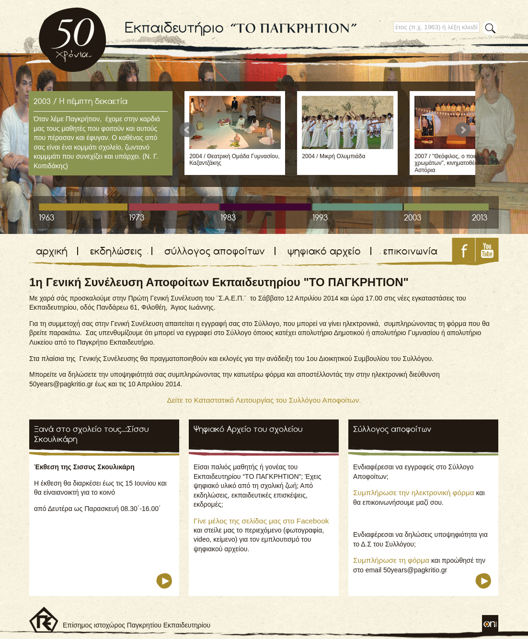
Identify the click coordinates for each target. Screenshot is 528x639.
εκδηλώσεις (116, 251)
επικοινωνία (410, 251)
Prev (187, 130)
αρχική (52, 251)
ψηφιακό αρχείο (324, 251)
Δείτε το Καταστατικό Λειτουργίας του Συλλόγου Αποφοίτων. (264, 400)
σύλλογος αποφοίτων (214, 251)
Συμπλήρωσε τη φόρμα (391, 560)
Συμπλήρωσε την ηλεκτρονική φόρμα (413, 492)
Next (463, 130)
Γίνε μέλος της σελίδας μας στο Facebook (261, 521)
